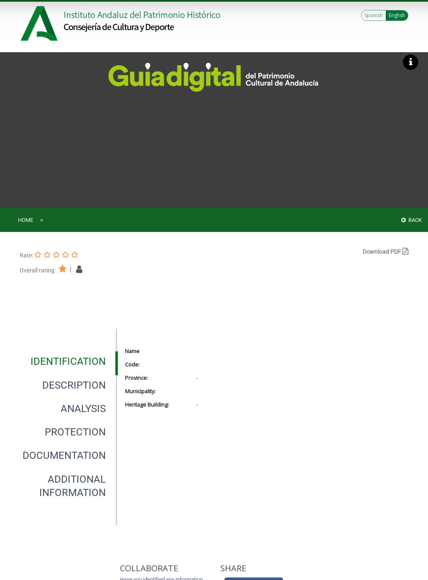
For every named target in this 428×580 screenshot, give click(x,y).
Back (411, 220)
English (397, 15)
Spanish (373, 15)
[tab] (68, 361)
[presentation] (67, 361)
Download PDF (385, 251)
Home (25, 220)
